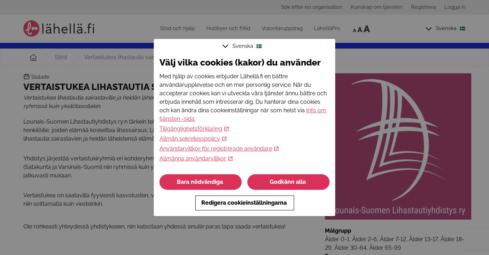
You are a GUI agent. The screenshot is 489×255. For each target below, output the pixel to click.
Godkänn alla (288, 181)
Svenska (243, 46)
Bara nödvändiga (200, 181)
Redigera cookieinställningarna (244, 202)
